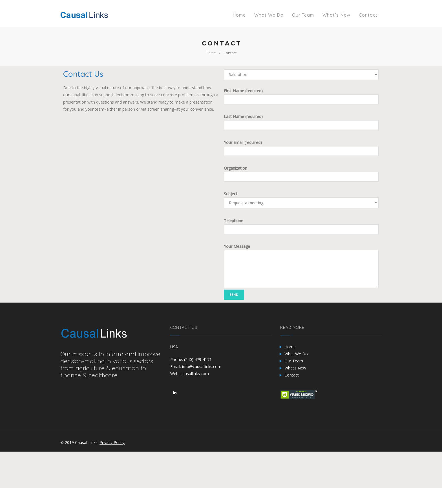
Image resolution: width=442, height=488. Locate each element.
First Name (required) (301, 96)
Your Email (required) (301, 148)
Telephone (301, 226)
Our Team (293, 361)
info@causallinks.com (201, 366)
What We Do (296, 353)
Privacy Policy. (112, 442)
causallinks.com (194, 373)
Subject (301, 199)
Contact (291, 375)
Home (211, 52)
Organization (301, 173)
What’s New (295, 368)
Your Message (301, 266)
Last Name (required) (301, 122)
